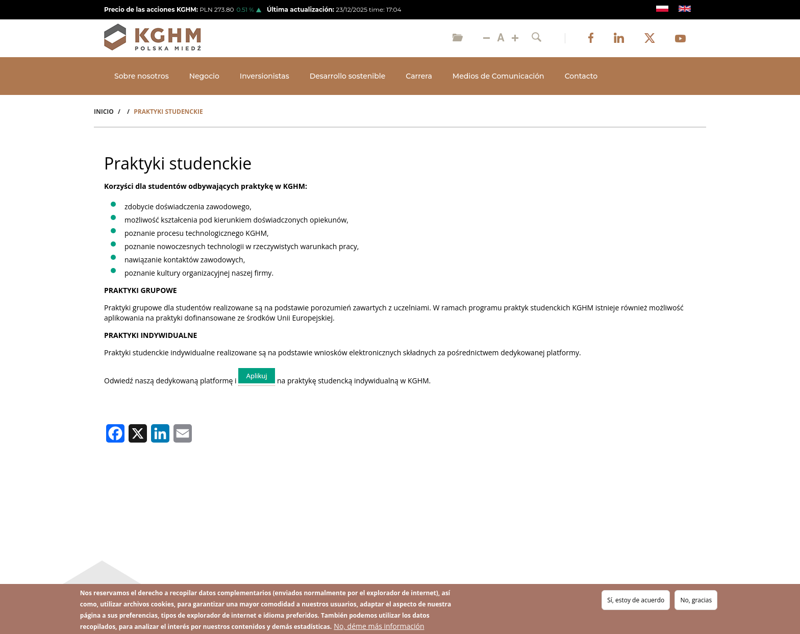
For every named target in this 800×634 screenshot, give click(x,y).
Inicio (104, 111)
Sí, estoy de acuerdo (635, 600)
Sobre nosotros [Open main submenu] (141, 76)
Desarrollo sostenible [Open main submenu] (348, 76)
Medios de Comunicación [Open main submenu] (498, 76)
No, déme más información (379, 626)
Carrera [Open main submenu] (419, 76)
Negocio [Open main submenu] (204, 76)
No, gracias (696, 600)
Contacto (581, 76)
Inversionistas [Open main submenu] (264, 76)
